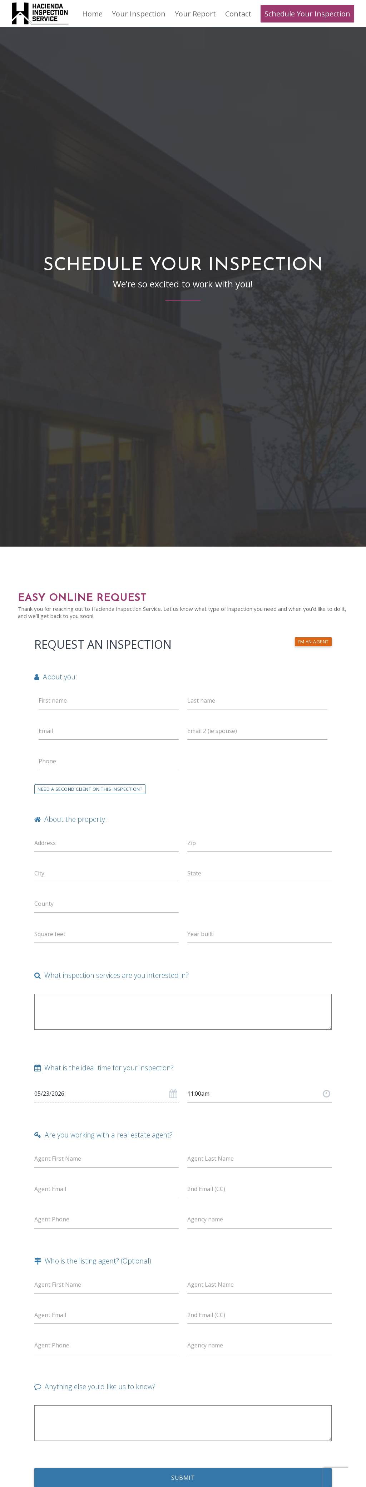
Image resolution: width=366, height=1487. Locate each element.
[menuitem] (92, 13)
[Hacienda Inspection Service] (40, 13)
